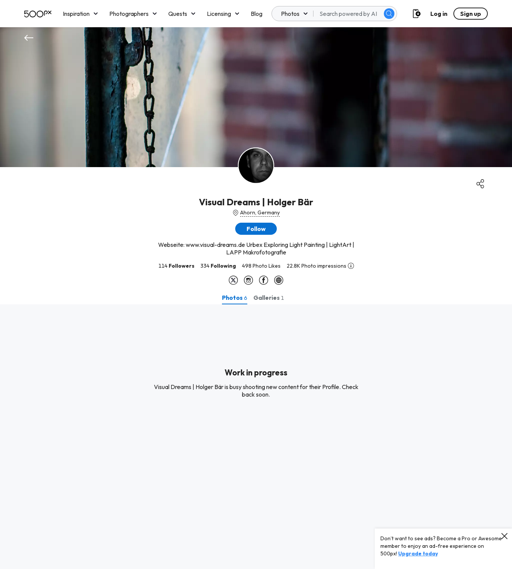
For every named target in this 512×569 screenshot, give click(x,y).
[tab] (234, 297)
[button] (256, 229)
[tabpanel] (256, 436)
